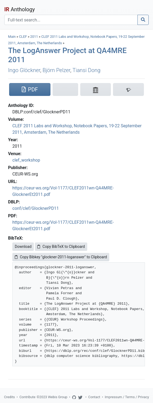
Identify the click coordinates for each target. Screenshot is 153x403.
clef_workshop (26, 160)
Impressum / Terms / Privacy (127, 397)
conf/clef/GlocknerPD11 (35, 208)
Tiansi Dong (86, 70)
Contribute (27, 397)
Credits (9, 397)
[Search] (71, 20)
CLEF (23, 37)
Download (23, 246)
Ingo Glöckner (24, 70)
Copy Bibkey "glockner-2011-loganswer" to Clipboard (61, 257)
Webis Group (57, 397)
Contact (94, 397)
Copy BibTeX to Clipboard (61, 246)
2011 (34, 37)
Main (12, 37)
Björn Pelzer (56, 70)
